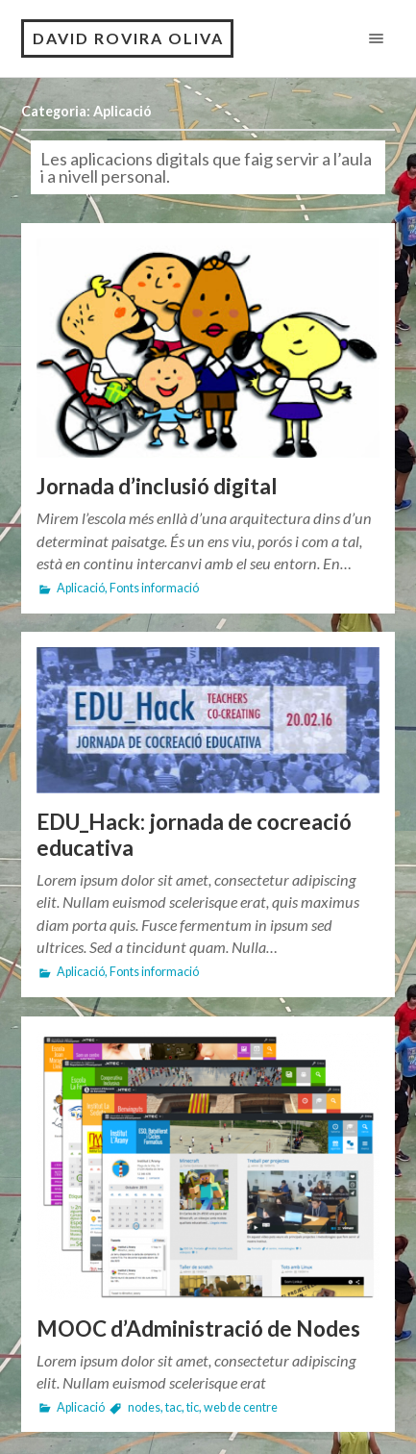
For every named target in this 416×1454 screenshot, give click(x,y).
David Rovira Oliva (128, 38)
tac (173, 1407)
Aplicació (81, 588)
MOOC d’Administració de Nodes (198, 1328)
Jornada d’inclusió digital (157, 486)
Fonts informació (154, 588)
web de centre (241, 1407)
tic (192, 1407)
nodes (144, 1407)
